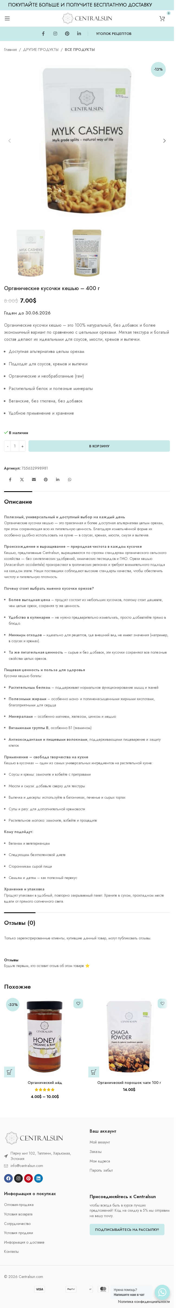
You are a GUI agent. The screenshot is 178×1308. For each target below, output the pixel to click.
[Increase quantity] (22, 446)
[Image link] (34, 1137)
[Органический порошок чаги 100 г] (129, 1036)
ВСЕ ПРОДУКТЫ (80, 49)
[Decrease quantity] (7, 446)
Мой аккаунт (100, 1142)
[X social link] (22, 480)
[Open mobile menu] (7, 18)
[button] (9, 140)
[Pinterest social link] (67, 34)
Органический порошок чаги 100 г (129, 1082)
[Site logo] (87, 18)
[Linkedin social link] (79, 34)
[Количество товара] (15, 446)
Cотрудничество (17, 1223)
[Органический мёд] (45, 1036)
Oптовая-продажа (19, 1204)
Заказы (96, 1151)
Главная (10, 49)
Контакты (11, 1251)
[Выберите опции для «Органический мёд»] (9, 1072)
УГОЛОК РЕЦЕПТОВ (113, 33)
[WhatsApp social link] (70, 480)
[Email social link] (34, 480)
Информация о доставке (24, 1242)
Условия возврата (18, 1214)
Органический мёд (45, 1082)
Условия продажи (18, 1232)
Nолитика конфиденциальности (144, 1301)
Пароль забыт (101, 1170)
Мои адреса (100, 1161)
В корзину (99, 446)
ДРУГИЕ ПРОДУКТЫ (41, 49)
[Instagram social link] (55, 34)
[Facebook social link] (43, 34)
